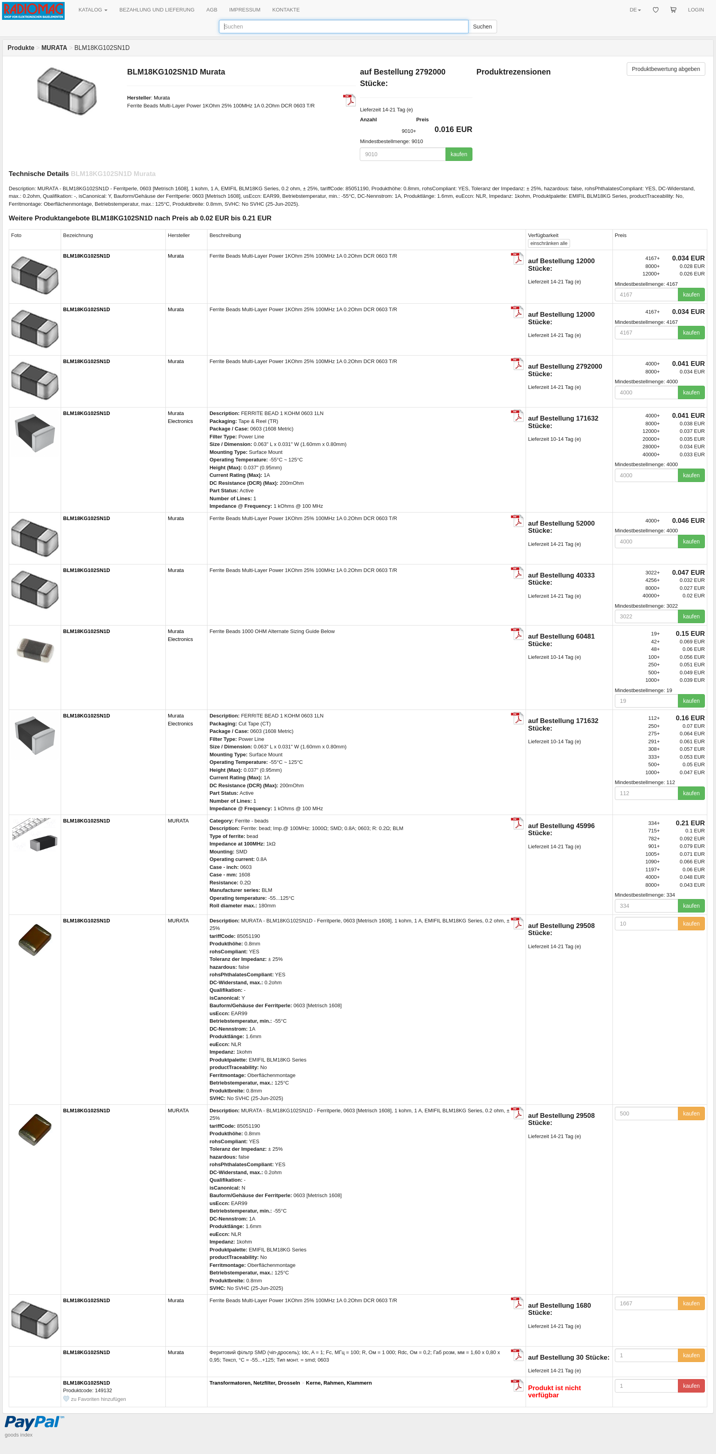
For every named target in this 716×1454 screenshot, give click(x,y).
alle (548, 243)
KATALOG (93, 10)
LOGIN (696, 10)
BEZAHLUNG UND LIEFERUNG (156, 10)
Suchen (482, 26)
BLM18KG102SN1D (86, 256)
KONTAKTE (286, 10)
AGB (211, 10)
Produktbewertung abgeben (666, 69)
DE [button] (635, 10)
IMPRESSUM (245, 10)
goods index (19, 1435)
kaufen (459, 154)
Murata (162, 98)
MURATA (178, 821)
